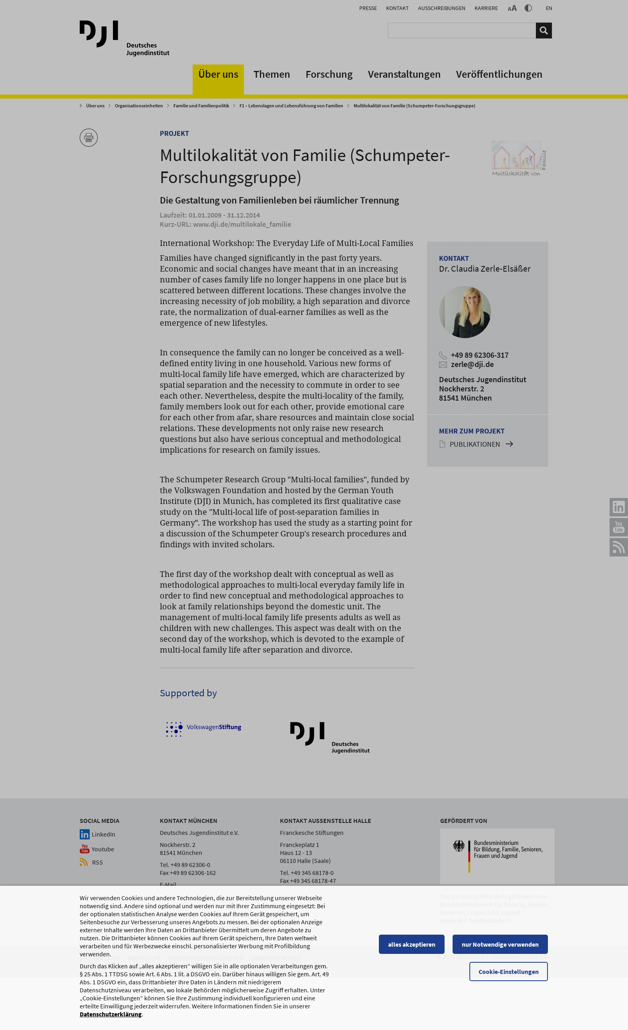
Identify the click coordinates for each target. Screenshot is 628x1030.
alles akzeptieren (412, 948)
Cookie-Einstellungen (509, 975)
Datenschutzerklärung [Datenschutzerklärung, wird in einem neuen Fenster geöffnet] (111, 1018)
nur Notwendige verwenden (500, 948)
